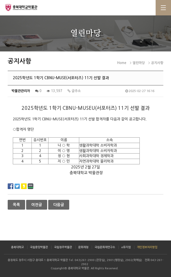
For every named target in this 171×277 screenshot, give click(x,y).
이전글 (36, 205)
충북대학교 (17, 247)
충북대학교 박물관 (25, 7)
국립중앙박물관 (39, 247)
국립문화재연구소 (105, 247)
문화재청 (83, 247)
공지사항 (157, 63)
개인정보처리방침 (147, 247)
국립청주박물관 (63, 247)
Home (121, 63)
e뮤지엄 (126, 247)
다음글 (58, 205)
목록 (16, 205)
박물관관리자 (21, 91)
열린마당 (139, 63)
